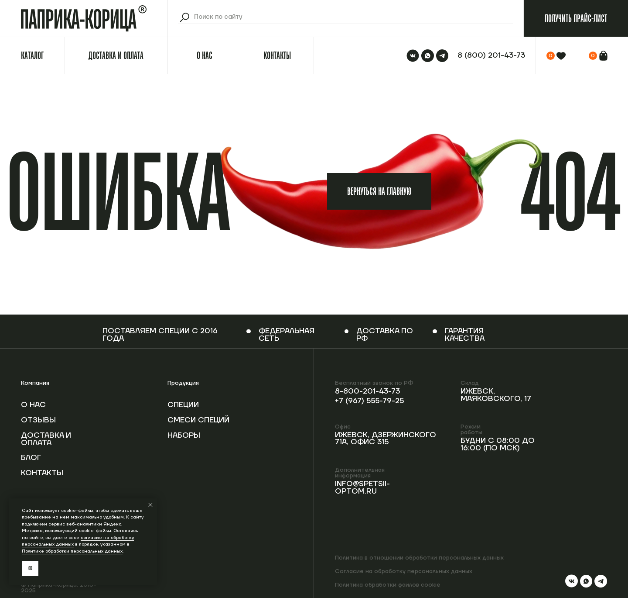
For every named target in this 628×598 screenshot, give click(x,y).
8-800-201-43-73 (367, 391)
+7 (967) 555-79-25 (369, 401)
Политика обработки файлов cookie (387, 584)
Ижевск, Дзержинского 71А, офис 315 (385, 438)
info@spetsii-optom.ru (362, 487)
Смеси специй (198, 420)
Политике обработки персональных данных (72, 551)
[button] (576, 18)
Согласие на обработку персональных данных (403, 571)
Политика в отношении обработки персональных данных (419, 557)
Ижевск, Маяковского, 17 (496, 395)
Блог (31, 458)
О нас (33, 405)
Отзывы (38, 420)
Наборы (183, 435)
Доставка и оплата (46, 439)
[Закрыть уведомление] (150, 505)
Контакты (42, 473)
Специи (183, 405)
